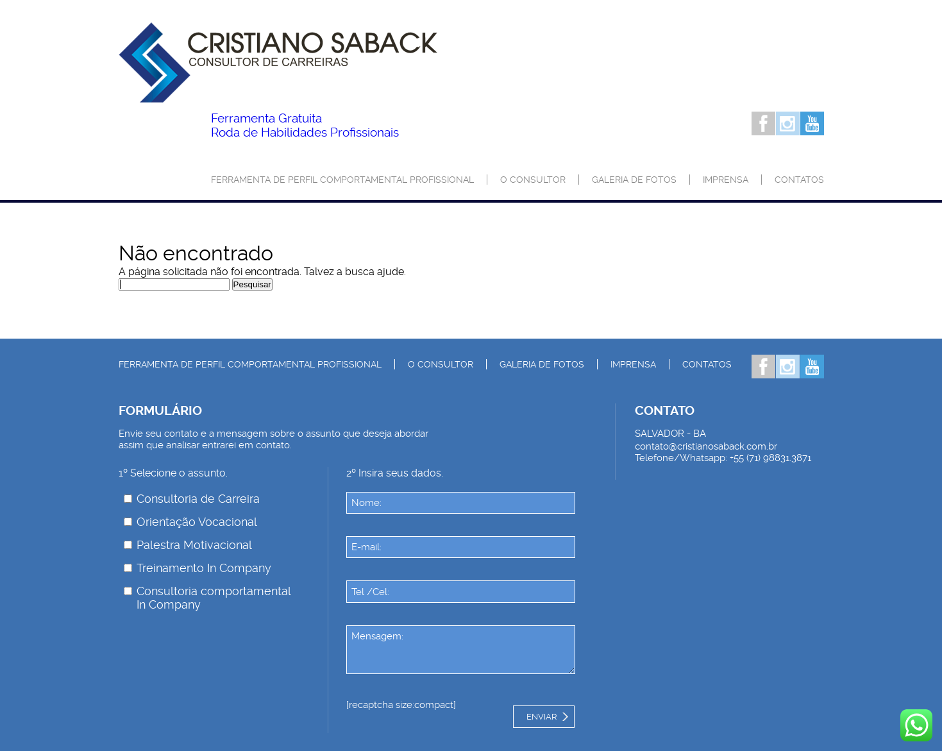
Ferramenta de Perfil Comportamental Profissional (342, 179)
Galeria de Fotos (634, 179)
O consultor (533, 179)
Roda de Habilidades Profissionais (305, 126)
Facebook (763, 123)
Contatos (799, 179)
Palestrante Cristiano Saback (278, 62)
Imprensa (725, 179)
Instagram (788, 123)
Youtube (812, 123)
